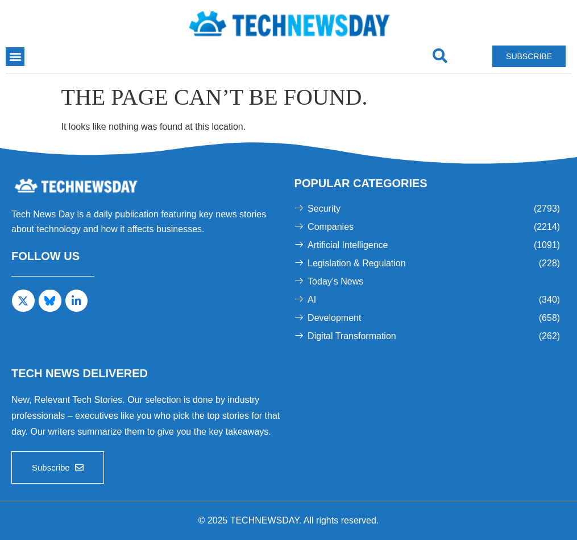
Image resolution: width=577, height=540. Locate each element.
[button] (15, 56)
